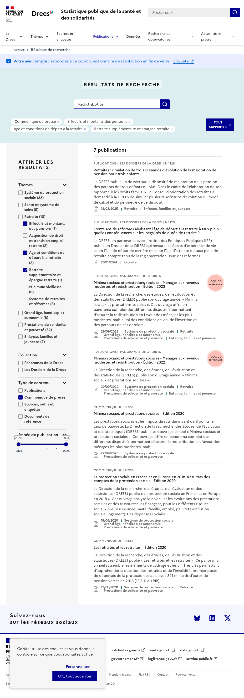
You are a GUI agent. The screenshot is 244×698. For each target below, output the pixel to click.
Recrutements (185, 675)
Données (133, 36)
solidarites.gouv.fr (125, 650)
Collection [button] (27, 355)
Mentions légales (120, 675)
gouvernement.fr (125, 659)
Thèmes (36, 36)
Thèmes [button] (25, 185)
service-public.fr (199, 659)
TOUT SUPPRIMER (218, 124)
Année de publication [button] (38, 434)
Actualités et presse (211, 36)
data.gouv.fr (190, 650)
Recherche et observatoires (159, 36)
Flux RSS (144, 675)
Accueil (19, 50)
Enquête (181, 61)
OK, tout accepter (75, 676)
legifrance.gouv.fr (162, 659)
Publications (103, 36)
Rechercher (235, 12)
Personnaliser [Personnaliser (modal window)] (78, 666)
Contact (162, 675)
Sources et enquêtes (64, 36)
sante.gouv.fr (160, 650)
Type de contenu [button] (34, 382)
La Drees (10, 36)
